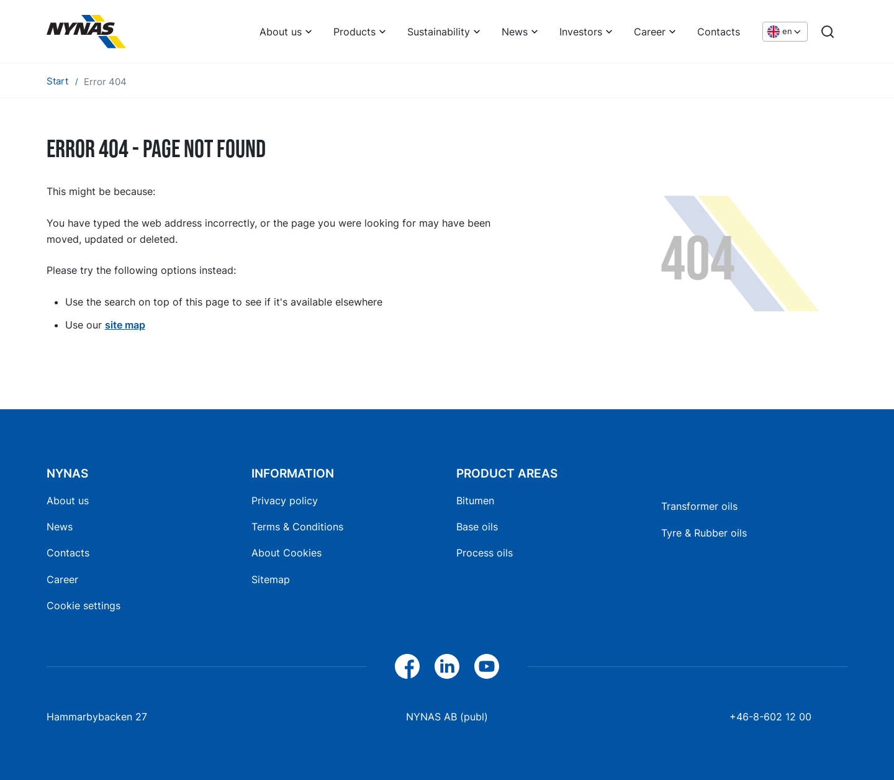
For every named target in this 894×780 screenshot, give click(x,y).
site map (125, 325)
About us (281, 31)
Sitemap (270, 579)
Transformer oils (699, 506)
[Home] (86, 31)
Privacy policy (284, 500)
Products (354, 31)
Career (650, 31)
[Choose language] (785, 32)
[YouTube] (486, 666)
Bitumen (475, 500)
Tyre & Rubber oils (704, 533)
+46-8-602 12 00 (770, 716)
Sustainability (438, 31)
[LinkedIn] (447, 666)
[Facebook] (407, 666)
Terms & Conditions (297, 526)
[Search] (827, 31)
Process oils (484, 552)
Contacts (718, 31)
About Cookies (286, 552)
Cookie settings (83, 605)
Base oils (477, 526)
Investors (580, 31)
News (515, 31)
